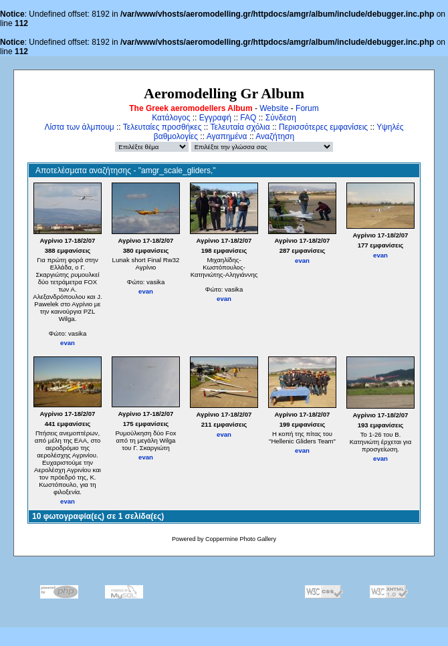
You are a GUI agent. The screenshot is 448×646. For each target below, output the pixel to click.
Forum (307, 108)
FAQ (248, 117)
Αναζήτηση (274, 136)
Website (273, 108)
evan (67, 342)
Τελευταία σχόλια (240, 127)
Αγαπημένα (227, 136)
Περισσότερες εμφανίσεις (323, 127)
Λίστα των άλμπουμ (79, 127)
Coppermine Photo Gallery (240, 539)
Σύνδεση (280, 117)
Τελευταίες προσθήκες (162, 127)
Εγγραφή (215, 117)
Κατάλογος (171, 117)
